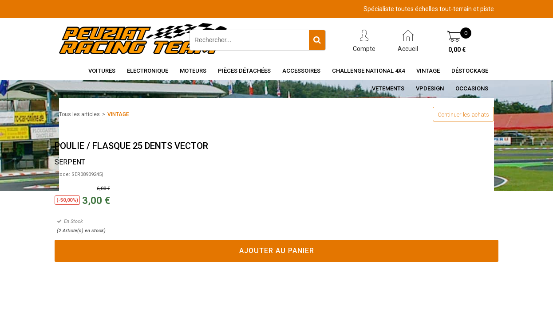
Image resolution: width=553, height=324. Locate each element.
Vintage (428, 70)
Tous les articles (79, 114)
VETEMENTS (388, 88)
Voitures (101, 70)
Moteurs (193, 70)
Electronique (147, 70)
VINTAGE (118, 114)
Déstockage (469, 70)
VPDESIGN (430, 88)
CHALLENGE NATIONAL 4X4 (368, 70)
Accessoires (301, 70)
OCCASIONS (471, 88)
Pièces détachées (244, 70)
